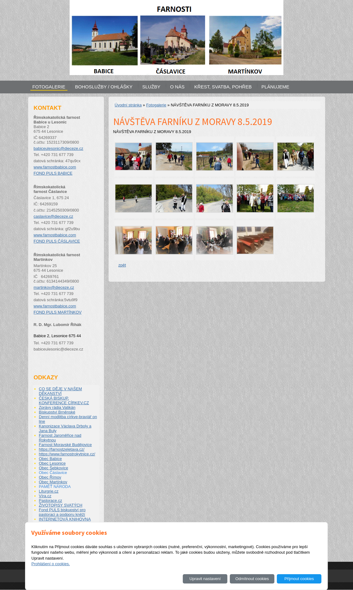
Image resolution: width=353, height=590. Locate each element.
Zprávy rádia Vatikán (57, 407)
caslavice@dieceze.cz (53, 216)
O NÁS (177, 86)
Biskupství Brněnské (57, 412)
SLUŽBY (151, 86)
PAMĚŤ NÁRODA (55, 486)
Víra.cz (45, 496)
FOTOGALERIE (48, 86)
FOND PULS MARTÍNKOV (58, 312)
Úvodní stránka (128, 105)
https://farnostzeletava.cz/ (61, 449)
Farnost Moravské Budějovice (65, 444)
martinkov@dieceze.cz (54, 287)
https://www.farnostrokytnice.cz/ (67, 454)
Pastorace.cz (50, 500)
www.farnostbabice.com (55, 167)
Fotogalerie (156, 105)
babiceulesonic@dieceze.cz (59, 148)
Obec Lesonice (52, 463)
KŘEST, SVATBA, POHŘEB (223, 86)
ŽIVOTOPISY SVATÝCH (61, 505)
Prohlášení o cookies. (50, 563)
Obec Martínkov (53, 482)
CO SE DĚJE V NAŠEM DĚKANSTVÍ (60, 391)
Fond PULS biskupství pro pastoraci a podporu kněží (62, 512)
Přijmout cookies (299, 578)
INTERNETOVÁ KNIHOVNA (65, 519)
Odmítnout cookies (252, 578)
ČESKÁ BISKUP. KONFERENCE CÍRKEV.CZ (64, 400)
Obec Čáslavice (53, 472)
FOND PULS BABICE (53, 173)
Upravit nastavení (205, 578)
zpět (122, 265)
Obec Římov (50, 477)
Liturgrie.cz (49, 491)
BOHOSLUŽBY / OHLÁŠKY (104, 86)
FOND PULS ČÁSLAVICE (57, 241)
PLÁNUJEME (275, 86)
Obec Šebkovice (53, 468)
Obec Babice (50, 458)
